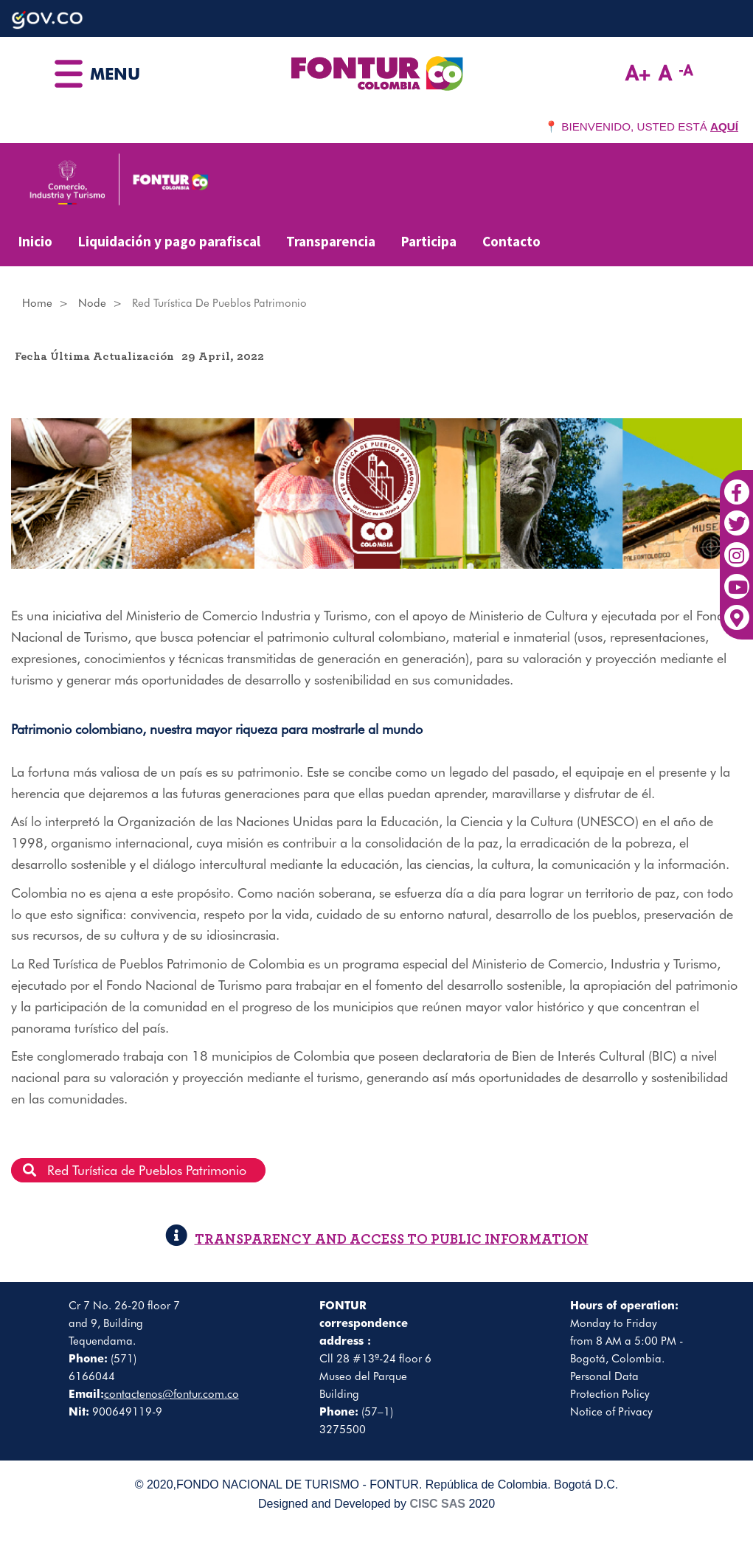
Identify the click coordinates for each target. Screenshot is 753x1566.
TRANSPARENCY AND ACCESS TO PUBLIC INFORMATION (377, 1240)
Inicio (35, 241)
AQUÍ (724, 126)
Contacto (511, 241)
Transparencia (330, 241)
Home (37, 303)
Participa (429, 241)
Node (92, 303)
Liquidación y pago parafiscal (169, 241)
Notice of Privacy (611, 1411)
